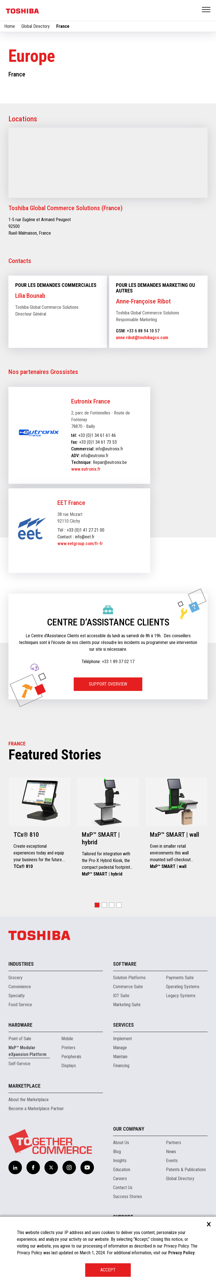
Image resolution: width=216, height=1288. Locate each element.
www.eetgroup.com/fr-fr (80, 543)
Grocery (15, 977)
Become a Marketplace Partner (36, 1108)
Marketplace (24, 1086)
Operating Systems (182, 986)
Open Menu (206, 10)
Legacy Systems (180, 995)
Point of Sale (19, 1038)
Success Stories (127, 1196)
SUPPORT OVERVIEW (108, 684)
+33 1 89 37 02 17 (118, 661)
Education (121, 1169)
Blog (117, 1151)
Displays (68, 1065)
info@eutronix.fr (109, 449)
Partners (173, 1142)
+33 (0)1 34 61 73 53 (98, 442)
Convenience (19, 986)
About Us (121, 1142)
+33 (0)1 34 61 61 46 (97, 435)
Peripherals (71, 1056)
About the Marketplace (28, 1099)
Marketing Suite (127, 1004)
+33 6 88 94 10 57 (143, 331)
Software (124, 964)
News (171, 1151)
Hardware (20, 1025)
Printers (68, 1047)
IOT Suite (121, 995)
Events (172, 1160)
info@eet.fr (84, 536)
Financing (121, 1065)
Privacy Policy (181, 1252)
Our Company (128, 1129)
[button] (97, 905)
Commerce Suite (128, 986)
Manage (120, 1047)
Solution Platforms (129, 977)
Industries (21, 964)
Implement (122, 1038)
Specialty (16, 995)
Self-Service (19, 1063)
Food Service (20, 1004)
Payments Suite (180, 977)
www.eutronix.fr (86, 469)
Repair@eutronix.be (110, 462)
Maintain (120, 1056)
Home (9, 26)
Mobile (67, 1038)
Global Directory (35, 26)
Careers (120, 1178)
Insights (120, 1160)
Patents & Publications (186, 1169)
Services (123, 1025)
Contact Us (122, 1187)
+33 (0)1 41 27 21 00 (85, 530)
